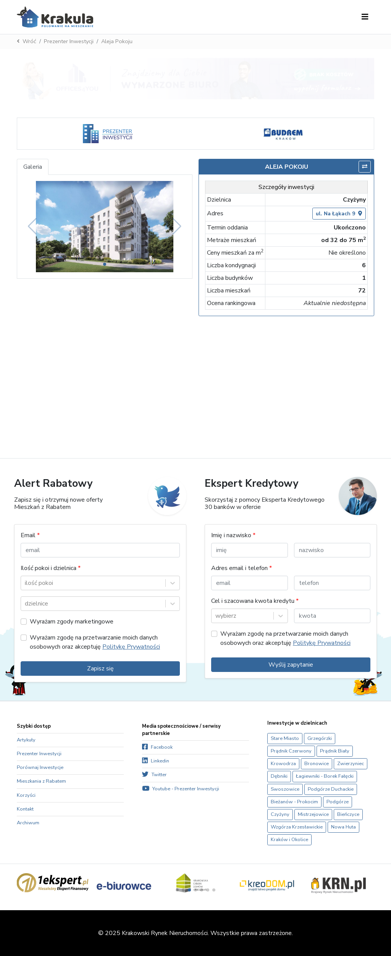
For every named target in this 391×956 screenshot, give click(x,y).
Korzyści (26, 795)
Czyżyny (280, 814)
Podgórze (337, 801)
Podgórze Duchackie (331, 789)
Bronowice (316, 763)
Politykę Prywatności (131, 647)
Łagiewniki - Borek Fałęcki (325, 776)
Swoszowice (285, 789)
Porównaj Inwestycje (40, 767)
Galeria (32, 167)
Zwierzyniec (350, 763)
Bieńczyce (348, 814)
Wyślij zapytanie (290, 664)
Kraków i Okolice (289, 839)
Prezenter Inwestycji (69, 41)
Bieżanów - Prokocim (294, 801)
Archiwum (28, 822)
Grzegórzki (319, 738)
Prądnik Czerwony (291, 751)
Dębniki (279, 776)
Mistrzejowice (313, 814)
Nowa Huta (343, 827)
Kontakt (25, 809)
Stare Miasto (285, 738)
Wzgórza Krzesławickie (297, 827)
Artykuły (26, 739)
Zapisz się (100, 668)
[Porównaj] (365, 167)
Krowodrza (283, 763)
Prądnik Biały (334, 751)
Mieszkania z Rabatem (41, 781)
